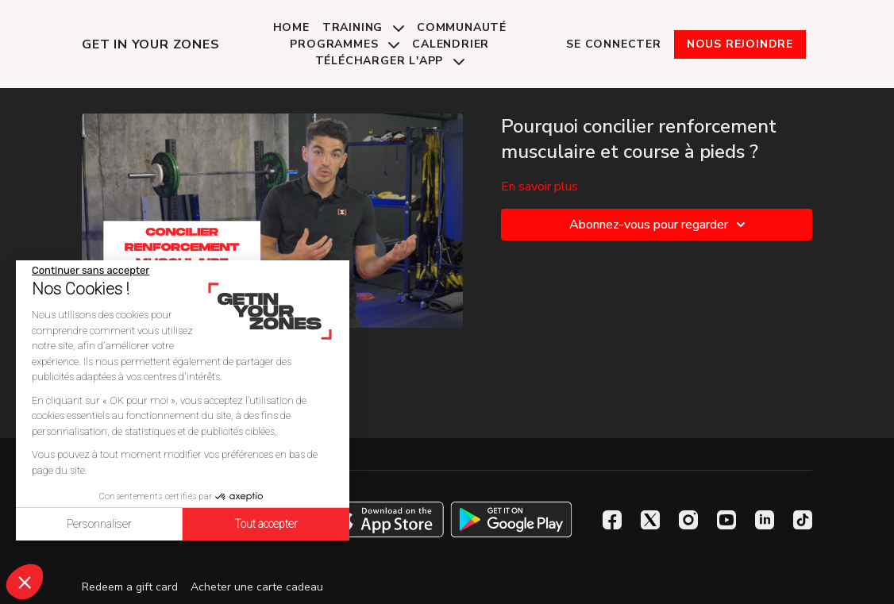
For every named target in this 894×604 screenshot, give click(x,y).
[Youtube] (726, 519)
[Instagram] (688, 519)
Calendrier (450, 44)
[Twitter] (650, 519)
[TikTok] (802, 519)
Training (363, 27)
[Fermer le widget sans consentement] (90, 271)
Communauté (462, 27)
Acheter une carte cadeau (257, 586)
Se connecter (613, 44)
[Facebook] (612, 519)
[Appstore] (383, 519)
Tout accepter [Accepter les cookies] (266, 523)
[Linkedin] (764, 519)
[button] (25, 582)
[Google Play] (511, 519)
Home (291, 27)
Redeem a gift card (130, 586)
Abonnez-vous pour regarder (659, 224)
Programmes (344, 44)
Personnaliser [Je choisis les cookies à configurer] (99, 523)
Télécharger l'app (389, 60)
